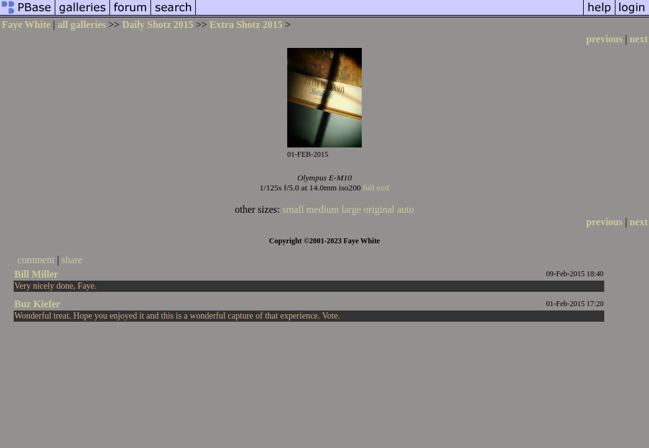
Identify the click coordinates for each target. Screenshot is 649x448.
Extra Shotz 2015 (245, 24)
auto (406, 209)
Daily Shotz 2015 (157, 24)
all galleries (82, 24)
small (293, 209)
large (351, 209)
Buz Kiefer (37, 304)
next (639, 39)
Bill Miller (36, 274)
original (379, 209)
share (72, 259)
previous (604, 39)
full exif (376, 187)
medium (322, 209)
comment (36, 259)
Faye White (26, 24)
